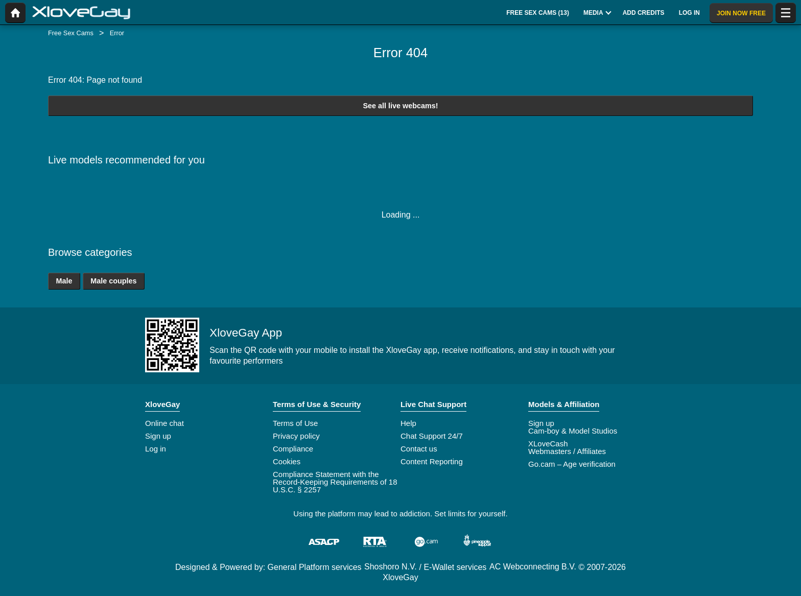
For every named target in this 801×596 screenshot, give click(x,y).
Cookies (286, 461)
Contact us (418, 448)
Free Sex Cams (70, 33)
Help (408, 423)
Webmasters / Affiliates (567, 451)
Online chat (164, 423)
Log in (155, 448)
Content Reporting (431, 461)
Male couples (113, 281)
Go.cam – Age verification (572, 464)
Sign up (158, 436)
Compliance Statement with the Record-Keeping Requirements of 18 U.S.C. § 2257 (335, 482)
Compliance (293, 448)
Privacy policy (296, 436)
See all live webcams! (400, 106)
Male (64, 281)
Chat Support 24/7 (431, 436)
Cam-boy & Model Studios (572, 430)
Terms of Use (295, 423)
